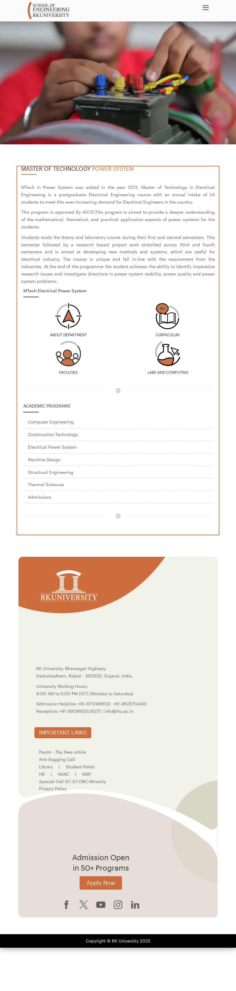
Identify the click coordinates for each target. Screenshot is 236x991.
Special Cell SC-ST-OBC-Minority (72, 781)
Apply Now (101, 882)
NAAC (63, 774)
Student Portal (80, 766)
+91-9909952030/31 (80, 711)
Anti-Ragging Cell (57, 759)
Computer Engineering (51, 421)
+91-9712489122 (94, 703)
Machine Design (44, 459)
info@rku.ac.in (118, 711)
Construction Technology (53, 434)
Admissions (39, 497)
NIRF (87, 774)
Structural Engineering (50, 472)
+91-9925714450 (130, 703)
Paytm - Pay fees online (62, 752)
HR (42, 774)
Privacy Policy (53, 788)
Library (46, 766)
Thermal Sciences (46, 484)
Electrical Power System (52, 447)
